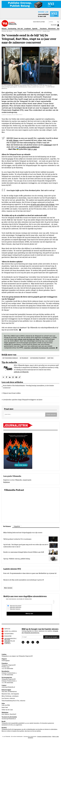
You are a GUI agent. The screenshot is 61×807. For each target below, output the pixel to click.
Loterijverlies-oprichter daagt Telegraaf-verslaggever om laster (22, 400)
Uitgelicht (17, 526)
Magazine (7, 636)
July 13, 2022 (32, 149)
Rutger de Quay (7, 31)
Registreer (6, 482)
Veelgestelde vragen (9, 641)
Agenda (34, 28)
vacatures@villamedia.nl (9, 719)
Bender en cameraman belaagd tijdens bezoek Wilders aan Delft (23, 552)
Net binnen (7, 526)
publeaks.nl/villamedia (21, 372)
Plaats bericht (51, 414)
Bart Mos (50, 358)
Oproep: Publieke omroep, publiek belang (16, 559)
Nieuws (4, 28)
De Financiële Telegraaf (37, 358)
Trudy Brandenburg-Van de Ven (10, 701)
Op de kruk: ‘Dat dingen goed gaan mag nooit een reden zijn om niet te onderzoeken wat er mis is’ (25, 546)
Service (7, 629)
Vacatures (43, 28)
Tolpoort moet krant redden (12, 393)
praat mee (46, 31)
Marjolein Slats (6, 694)
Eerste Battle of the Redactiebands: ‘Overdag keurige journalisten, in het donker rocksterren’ (28, 387)
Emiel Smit (5, 707)
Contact (7, 643)
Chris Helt (4, 691)
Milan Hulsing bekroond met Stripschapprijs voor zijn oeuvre (22, 532)
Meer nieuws (8, 588)
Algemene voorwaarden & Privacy (44, 736)
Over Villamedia (10, 631)
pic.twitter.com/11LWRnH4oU (29, 147)
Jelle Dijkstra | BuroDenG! (9, 714)
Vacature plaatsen (39, 21)
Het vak (20, 28)
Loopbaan (27, 28)
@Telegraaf (47, 145)
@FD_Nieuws (13, 140)
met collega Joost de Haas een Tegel (26, 339)
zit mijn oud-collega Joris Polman (42, 204)
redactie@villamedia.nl (8, 687)
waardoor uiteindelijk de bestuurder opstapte (39, 348)
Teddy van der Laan (7, 710)
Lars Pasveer (5, 698)
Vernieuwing (12, 28)
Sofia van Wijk (6, 705)
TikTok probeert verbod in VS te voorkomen (17, 539)
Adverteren (52, 28)
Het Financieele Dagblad (10, 358)
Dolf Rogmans (6, 660)
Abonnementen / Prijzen (10, 639)
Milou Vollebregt (6, 696)
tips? (9, 690)
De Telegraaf (24, 358)
